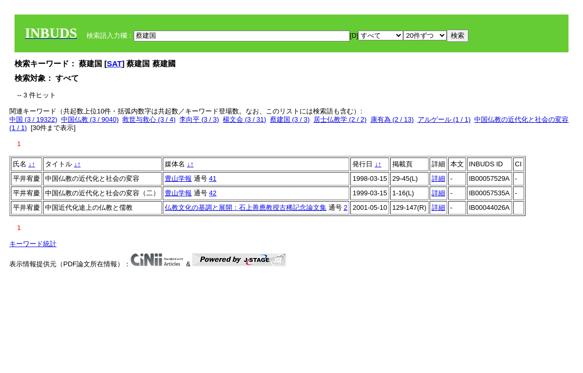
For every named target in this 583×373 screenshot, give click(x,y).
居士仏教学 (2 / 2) (340, 119)
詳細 (438, 178)
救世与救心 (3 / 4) (149, 119)
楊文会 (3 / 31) (244, 119)
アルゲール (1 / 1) (444, 119)
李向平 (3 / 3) (199, 119)
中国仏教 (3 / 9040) (90, 119)
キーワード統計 (32, 244)
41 (212, 178)
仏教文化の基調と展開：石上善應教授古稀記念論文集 (245, 207)
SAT (114, 63)
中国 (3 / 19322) (33, 119)
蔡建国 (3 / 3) (290, 119)
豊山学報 (178, 178)
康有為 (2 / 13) (392, 119)
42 (212, 193)
